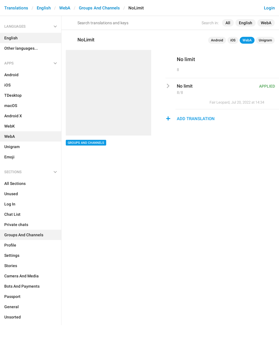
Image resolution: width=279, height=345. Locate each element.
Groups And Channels (99, 8)
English (44, 8)
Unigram (265, 40)
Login (269, 8)
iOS (232, 40)
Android (217, 40)
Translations (16, 8)
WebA (64, 8)
